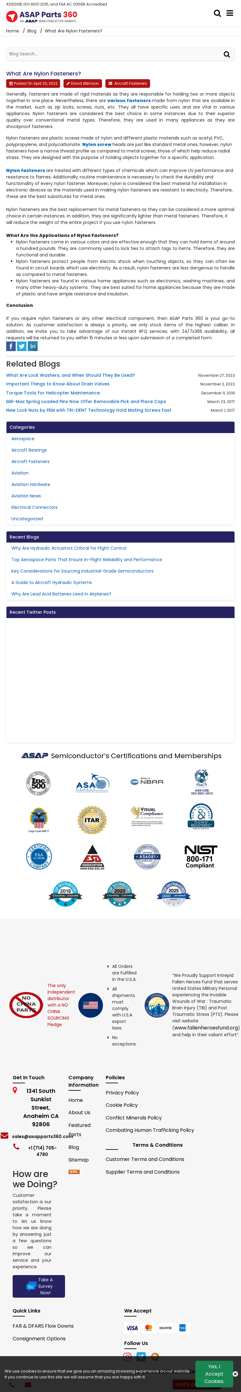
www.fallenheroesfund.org (206, 1027)
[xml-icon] (74, 1172)
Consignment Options (39, 1338)
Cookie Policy (122, 1105)
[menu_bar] (231, 13)
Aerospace (23, 439)
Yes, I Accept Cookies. (214, 1374)
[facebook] (11, 346)
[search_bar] (219, 13)
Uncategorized (27, 519)
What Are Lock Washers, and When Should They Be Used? (70, 375)
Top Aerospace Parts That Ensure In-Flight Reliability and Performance (86, 559)
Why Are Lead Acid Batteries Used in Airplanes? (61, 594)
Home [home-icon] (13, 31)
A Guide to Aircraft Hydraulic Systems (51, 582)
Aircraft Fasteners (130, 83)
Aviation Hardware (30, 484)
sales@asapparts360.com (42, 1136)
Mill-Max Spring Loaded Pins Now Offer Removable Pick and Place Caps (86, 401)
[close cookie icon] (235, 1374)
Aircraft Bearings (29, 450)
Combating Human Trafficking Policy (150, 1130)
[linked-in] (33, 346)
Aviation (20, 473)
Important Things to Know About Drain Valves (57, 384)
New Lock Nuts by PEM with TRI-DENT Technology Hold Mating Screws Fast (88, 410)
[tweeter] (22, 346)
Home (75, 1100)
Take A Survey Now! (39, 1286)
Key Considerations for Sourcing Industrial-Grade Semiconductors (82, 571)
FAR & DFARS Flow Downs (43, 1326)
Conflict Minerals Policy (134, 1117)
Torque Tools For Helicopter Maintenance (53, 393)
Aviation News (26, 496)
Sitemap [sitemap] (81, 1159)
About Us (79, 1112)
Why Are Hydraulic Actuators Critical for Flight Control (68, 548)
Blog (31, 31)
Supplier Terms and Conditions (143, 1171)
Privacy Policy (122, 1092)
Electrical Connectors (34, 507)
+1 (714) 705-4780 (42, 1151)
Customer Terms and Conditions (145, 1159)
